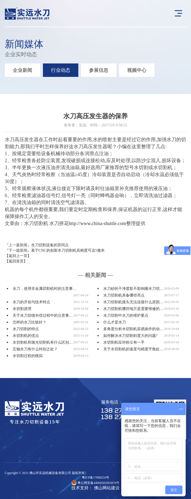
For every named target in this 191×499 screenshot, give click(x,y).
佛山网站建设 (107, 488)
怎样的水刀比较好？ (29, 322)
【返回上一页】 (18, 256)
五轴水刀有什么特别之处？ (35, 349)
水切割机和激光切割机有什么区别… (43, 342)
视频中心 (136, 70)
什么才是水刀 (114, 322)
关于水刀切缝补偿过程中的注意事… (43, 315)
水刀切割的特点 (26, 329)
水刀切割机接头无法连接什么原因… (133, 302)
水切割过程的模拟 (28, 356)
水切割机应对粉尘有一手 (124, 342)
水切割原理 (22, 309)
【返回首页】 (16, 261)
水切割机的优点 (26, 336)
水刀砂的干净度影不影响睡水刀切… (133, 289)
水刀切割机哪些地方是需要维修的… (133, 309)
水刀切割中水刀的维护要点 (125, 315)
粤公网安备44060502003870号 (98, 483)
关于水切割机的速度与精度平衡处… (133, 349)
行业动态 (60, 70)
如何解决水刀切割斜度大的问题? (130, 336)
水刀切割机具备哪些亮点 (124, 295)
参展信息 (98, 70)
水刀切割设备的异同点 (50, 245)
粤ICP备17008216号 (95, 477)
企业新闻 (22, 70)
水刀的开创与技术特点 (31, 302)
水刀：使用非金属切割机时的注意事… (44, 289)
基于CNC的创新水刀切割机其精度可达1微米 (68, 250)
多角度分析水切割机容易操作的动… (133, 329)
